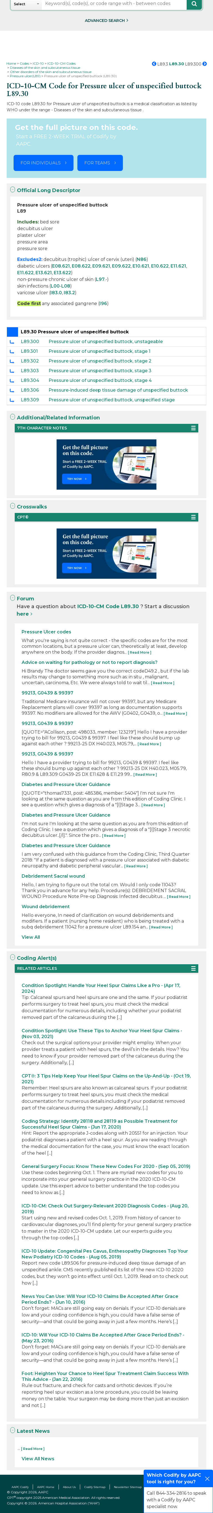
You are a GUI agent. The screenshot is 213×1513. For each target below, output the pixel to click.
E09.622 (121, 266)
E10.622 (160, 266)
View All (31, 937)
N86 (141, 259)
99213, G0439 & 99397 (47, 693)
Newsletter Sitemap (128, 1487)
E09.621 (101, 266)
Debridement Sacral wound (53, 876)
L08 (65, 286)
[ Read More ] (139, 652)
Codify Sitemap (94, 1487)
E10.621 (141, 266)
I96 (103, 303)
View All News (38, 1458)
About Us (69, 1487)
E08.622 (81, 266)
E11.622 (25, 272)
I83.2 (69, 292)
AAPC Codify (20, 1487)
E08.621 (61, 266)
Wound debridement (46, 906)
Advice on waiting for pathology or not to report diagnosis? (90, 662)
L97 (100, 279)
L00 (55, 286)
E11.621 (178, 266)
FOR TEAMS (97, 162)
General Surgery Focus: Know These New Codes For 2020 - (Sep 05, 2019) (106, 1166)
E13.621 (44, 272)
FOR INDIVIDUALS (41, 162)
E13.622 (62, 272)
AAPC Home (45, 1487)
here (23, 614)
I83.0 (56, 292)
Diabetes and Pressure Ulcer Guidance (66, 784)
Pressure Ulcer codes (46, 632)
